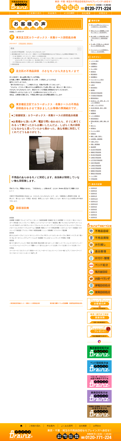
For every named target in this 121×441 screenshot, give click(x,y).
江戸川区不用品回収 (96, 160)
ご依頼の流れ (35, 13)
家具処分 (93, 71)
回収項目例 (15, 64)
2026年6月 (94, 188)
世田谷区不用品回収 (96, 93)
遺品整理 (93, 147)
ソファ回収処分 (95, 116)
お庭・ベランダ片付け (97, 105)
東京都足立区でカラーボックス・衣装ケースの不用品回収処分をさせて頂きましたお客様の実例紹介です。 (45, 54)
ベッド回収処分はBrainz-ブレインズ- (99, 366)
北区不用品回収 (95, 163)
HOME (17, 13)
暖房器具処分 (95, 98)
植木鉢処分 (94, 87)
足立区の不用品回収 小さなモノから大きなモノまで (28, 52)
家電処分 (93, 128)
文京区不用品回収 (96, 168)
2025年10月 (94, 204)
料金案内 (52, 13)
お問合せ (103, 13)
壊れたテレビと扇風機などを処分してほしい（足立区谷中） (100, 31)
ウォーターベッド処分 (97, 79)
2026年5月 (94, 191)
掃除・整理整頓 (95, 144)
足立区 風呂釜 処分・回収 (99, 108)
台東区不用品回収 (96, 157)
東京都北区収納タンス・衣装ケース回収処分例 (25, 303)
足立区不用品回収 (96, 149)
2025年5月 (94, 217)
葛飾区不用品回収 (96, 152)
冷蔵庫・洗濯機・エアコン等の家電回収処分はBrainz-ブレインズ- (99, 411)
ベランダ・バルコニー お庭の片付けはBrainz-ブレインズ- (99, 381)
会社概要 (86, 13)
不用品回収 (22, 43)
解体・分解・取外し (96, 136)
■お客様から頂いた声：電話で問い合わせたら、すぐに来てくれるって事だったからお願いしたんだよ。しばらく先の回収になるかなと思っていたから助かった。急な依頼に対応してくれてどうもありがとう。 (47, 59)
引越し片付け (95, 141)
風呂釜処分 (94, 74)
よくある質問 (69, 13)
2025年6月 (94, 215)
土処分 (93, 85)
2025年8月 (94, 209)
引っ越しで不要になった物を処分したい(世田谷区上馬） (100, 45)
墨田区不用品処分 (96, 82)
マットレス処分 (95, 131)
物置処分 (93, 110)
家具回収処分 (95, 118)
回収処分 (30, 43)
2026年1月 (94, 196)
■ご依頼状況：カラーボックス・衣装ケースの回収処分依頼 (30, 56)
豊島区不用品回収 (96, 173)
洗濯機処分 (94, 63)
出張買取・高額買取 (96, 139)
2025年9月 (94, 207)
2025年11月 (94, 201)
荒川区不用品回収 (96, 155)
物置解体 (93, 113)
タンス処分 (94, 69)
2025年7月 (94, 212)
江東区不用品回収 (96, 165)
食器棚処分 (94, 77)
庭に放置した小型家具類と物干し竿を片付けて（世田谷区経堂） (100, 38)
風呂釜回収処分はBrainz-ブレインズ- (99, 351)
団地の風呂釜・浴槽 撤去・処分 (100, 122)
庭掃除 (93, 90)
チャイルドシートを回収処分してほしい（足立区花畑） (100, 50)
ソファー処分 (95, 61)
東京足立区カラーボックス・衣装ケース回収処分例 (46, 37)
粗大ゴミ (93, 126)
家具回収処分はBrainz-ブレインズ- (99, 396)
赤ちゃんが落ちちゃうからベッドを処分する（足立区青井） (100, 26)
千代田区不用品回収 (96, 95)
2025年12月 (94, 199)
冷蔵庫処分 (94, 66)
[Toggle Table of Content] (78, 49)
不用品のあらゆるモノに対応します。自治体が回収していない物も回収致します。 (36, 62)
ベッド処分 (94, 176)
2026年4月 (94, 193)
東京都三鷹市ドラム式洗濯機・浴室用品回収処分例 (66, 303)
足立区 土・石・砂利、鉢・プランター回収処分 (100, 101)
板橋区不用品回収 (96, 171)
